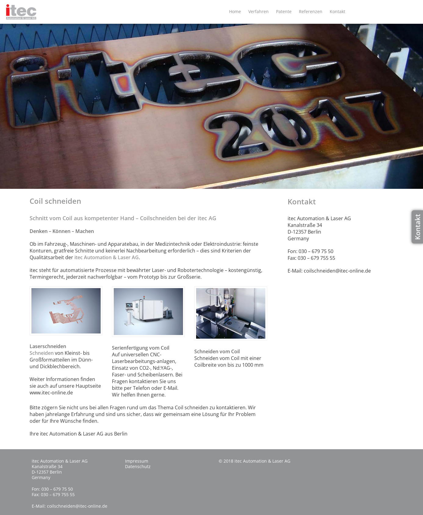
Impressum (136, 461)
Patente (284, 11)
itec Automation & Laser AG (106, 257)
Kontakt (337, 11)
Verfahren (258, 11)
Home (235, 11)
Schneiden (42, 353)
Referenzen (310, 11)
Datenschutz (138, 466)
